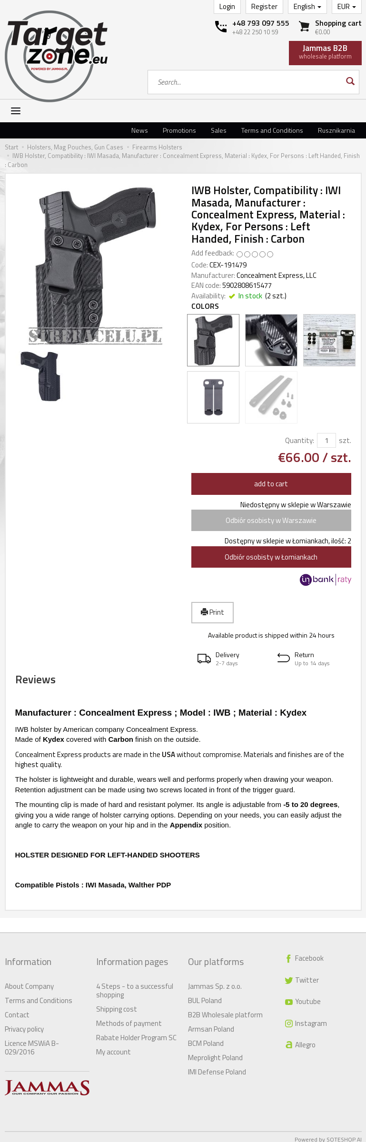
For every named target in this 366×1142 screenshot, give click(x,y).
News (139, 130)
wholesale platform (325, 51)
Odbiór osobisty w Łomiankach (271, 556)
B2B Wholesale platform (225, 1009)
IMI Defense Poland (217, 1066)
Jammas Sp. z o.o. (215, 980)
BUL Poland (205, 995)
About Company (29, 980)
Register (264, 6)
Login (227, 6)
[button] (231, 659)
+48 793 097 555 (260, 23)
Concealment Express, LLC (277, 275)
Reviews (50, 685)
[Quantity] (326, 440)
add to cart (271, 483)
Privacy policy (24, 1023)
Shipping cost (116, 1003)
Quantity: (299, 440)
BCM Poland (206, 1038)
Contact (17, 1009)
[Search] (349, 82)
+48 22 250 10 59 (255, 32)
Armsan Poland (211, 1023)
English (307, 6)
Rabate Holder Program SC (136, 1032)
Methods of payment (129, 1018)
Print (212, 612)
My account (113, 1046)
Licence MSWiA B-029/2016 (32, 1042)
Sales (219, 130)
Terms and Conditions (272, 130)
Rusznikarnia (336, 130)
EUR (346, 6)
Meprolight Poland (215, 1052)
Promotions (179, 130)
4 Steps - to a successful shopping (134, 985)
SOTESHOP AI (344, 1134)
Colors (205, 306)
